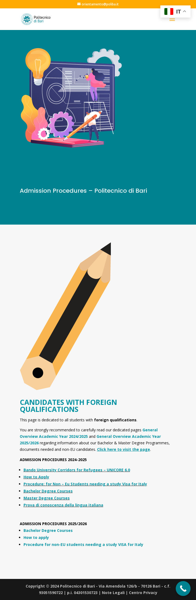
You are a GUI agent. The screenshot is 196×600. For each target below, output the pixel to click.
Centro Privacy (143, 592)
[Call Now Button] (183, 588)
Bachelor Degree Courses (48, 491)
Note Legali (113, 592)
